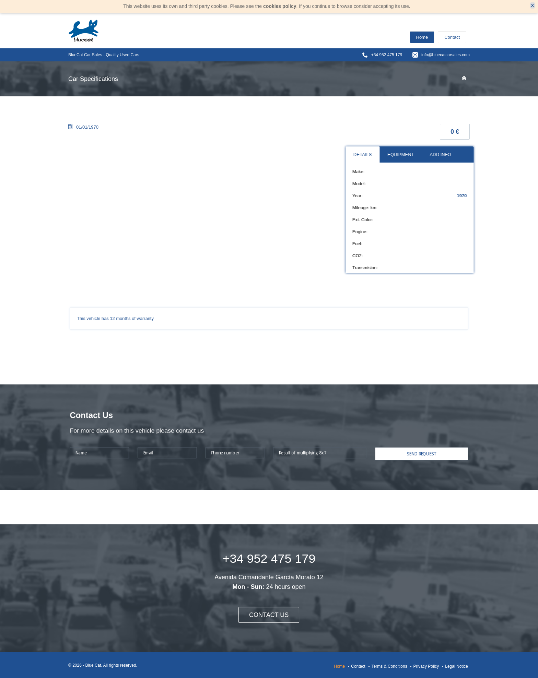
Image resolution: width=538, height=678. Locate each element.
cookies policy (279, 6)
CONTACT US (269, 614)
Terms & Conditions (389, 666)
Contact (452, 37)
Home (422, 37)
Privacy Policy (426, 666)
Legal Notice (456, 666)
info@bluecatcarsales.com (445, 54)
